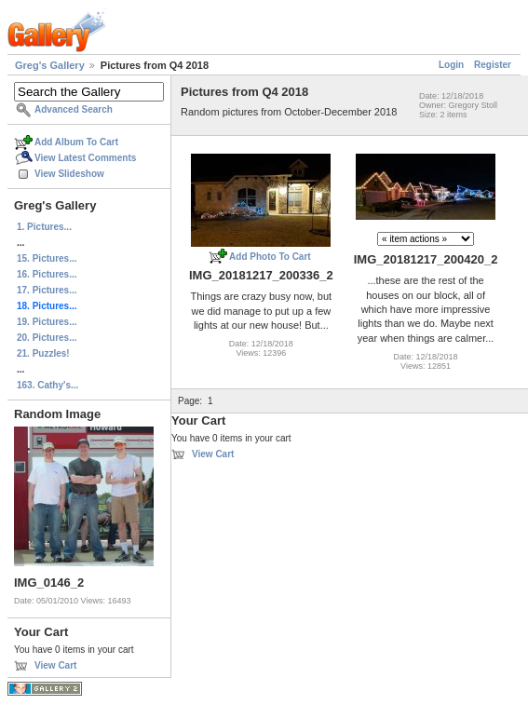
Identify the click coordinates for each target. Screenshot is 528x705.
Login (451, 65)
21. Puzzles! (43, 353)
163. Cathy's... (47, 385)
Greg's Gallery (50, 65)
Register (492, 65)
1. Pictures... (44, 227)
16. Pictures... (46, 274)
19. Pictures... (46, 322)
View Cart (55, 665)
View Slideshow (69, 174)
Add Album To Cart (76, 142)
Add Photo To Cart (270, 256)
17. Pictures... (46, 290)
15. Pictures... (46, 258)
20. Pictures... (46, 337)
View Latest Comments (85, 158)
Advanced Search (73, 109)
